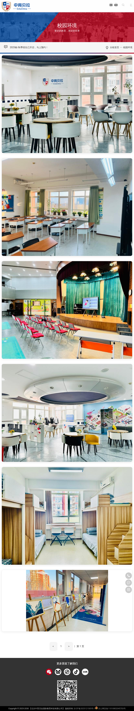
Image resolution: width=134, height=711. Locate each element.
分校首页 (114, 47)
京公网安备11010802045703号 (111, 708)
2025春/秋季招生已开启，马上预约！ (29, 47)
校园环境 (127, 47)
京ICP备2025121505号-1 (84, 708)
